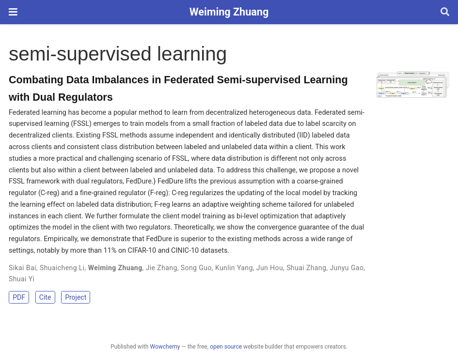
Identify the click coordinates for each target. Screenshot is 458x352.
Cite (45, 297)
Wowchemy (165, 346)
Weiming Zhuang (229, 12)
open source (226, 346)
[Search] (445, 12)
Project (75, 297)
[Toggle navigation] (13, 12)
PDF (19, 297)
